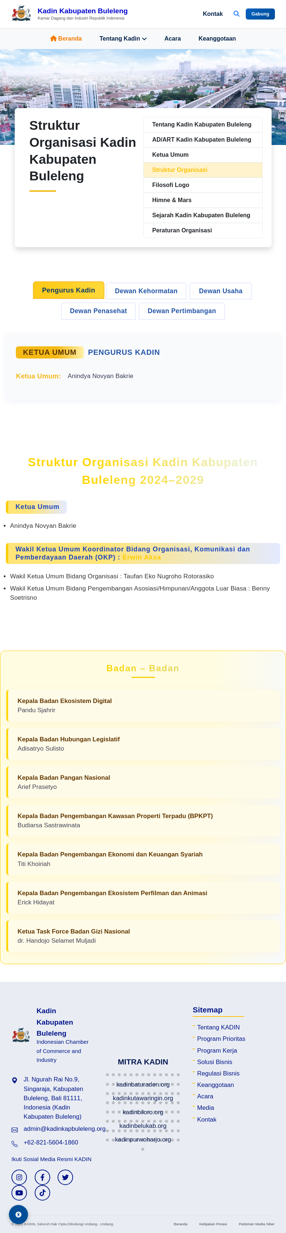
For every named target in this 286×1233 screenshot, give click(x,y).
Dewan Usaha (220, 291)
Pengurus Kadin (68, 290)
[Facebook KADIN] (42, 1177)
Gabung (260, 14)
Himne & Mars (172, 200)
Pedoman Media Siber (257, 1224)
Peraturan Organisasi (182, 230)
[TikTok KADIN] (42, 1193)
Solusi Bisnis (214, 1062)
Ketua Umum (170, 155)
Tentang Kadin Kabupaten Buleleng (202, 124)
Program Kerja (217, 1050)
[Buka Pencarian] (236, 14)
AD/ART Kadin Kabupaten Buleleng (201, 139)
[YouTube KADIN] (19, 1193)
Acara (173, 38)
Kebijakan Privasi (213, 1224)
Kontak (213, 14)
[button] (107, 1074)
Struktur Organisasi (179, 170)
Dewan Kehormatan (146, 291)
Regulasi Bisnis (218, 1073)
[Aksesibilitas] (18, 1214)
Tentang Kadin (123, 38)
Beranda (66, 38)
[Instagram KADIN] (19, 1177)
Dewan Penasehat (98, 311)
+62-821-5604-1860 (51, 1142)
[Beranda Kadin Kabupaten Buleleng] (69, 14)
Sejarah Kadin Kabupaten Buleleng (201, 215)
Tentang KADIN (218, 1027)
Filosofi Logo (170, 185)
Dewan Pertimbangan (182, 311)
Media (205, 1107)
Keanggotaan (217, 38)
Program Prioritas (221, 1038)
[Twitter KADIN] (65, 1177)
